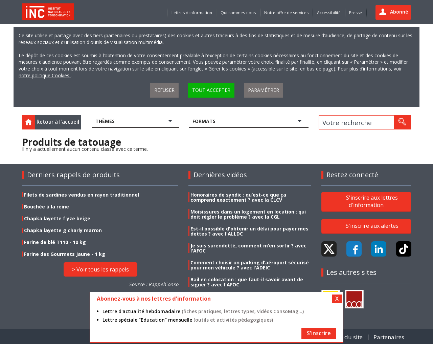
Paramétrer (263, 90)
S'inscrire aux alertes (372, 225)
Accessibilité (329, 13)
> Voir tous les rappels (100, 269)
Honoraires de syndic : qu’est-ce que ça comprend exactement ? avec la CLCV (238, 197)
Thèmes (105, 121)
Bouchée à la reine (46, 206)
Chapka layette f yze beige (57, 218)
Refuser (164, 90)
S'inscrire (319, 333)
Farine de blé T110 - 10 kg (55, 242)
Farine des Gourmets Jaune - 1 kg (64, 254)
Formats (203, 121)
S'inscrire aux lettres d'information (372, 201)
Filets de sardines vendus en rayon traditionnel (81, 194)
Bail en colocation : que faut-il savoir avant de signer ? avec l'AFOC (246, 282)
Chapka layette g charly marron (63, 230)
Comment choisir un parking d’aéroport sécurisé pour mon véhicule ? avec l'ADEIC (249, 265)
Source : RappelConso (153, 284)
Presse (355, 13)
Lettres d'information (192, 13)
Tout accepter (211, 90)
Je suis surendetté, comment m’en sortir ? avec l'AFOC (248, 248)
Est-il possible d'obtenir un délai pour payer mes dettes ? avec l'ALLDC (249, 231)
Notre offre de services (286, 13)
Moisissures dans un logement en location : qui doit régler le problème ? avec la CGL (248, 214)
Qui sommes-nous (238, 13)
